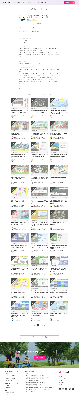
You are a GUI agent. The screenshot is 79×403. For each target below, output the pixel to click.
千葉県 (40, 377)
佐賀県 (30, 387)
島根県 (30, 384)
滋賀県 (27, 382)
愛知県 (33, 380)
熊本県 (36, 387)
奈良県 (40, 382)
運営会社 (60, 384)
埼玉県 (36, 377)
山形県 (40, 375)
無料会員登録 (39, 358)
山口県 (40, 384)
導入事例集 (8, 387)
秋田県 (36, 375)
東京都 (43, 377)
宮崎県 (43, 387)
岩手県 (30, 375)
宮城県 (33, 375)
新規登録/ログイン (69, 2)
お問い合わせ (61, 382)
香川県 (30, 386)
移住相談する (39, 23)
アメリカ (36, 389)
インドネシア (31, 389)
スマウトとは (8, 373)
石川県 (33, 378)
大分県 (40, 387)
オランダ (45, 389)
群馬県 (33, 377)
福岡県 (27, 387)
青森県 (27, 375)
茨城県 (27, 377)
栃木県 (30, 377)
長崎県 (33, 387)
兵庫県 (36, 382)
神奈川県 (47, 377)
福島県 (43, 375)
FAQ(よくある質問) (10, 392)
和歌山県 (43, 382)
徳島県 (27, 386)
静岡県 (30, 380)
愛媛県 (33, 386)
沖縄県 (50, 387)
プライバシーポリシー (63, 378)
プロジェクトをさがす (10, 375)
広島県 (36, 384)
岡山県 (33, 384)
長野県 (43, 378)
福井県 (36, 378)
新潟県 (27, 378)
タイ (49, 389)
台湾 (32, 391)
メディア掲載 (8, 396)
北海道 (27, 373)
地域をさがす (8, 377)
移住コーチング (9, 380)
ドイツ (27, 389)
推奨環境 (60, 380)
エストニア (41, 389)
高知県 (36, 386)
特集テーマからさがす (10, 378)
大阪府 (33, 382)
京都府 (30, 382)
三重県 (36, 380)
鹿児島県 (47, 387)
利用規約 (60, 376)
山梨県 (40, 378)
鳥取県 (27, 384)
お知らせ (8, 394)
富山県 (30, 378)
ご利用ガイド (8, 385)
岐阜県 (27, 380)
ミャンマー (28, 391)
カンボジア (35, 391)
